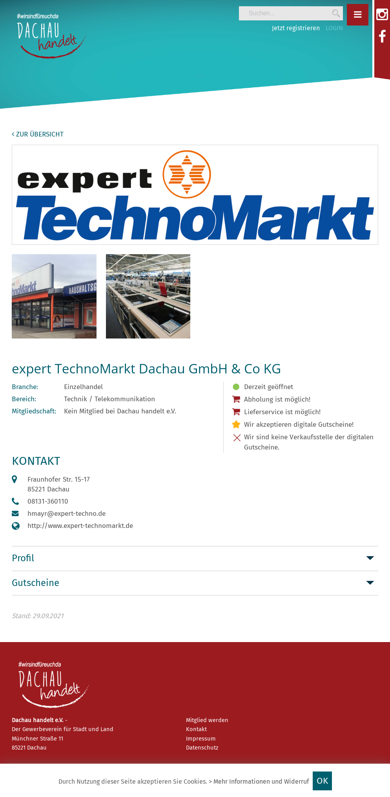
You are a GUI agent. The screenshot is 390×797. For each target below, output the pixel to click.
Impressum (201, 738)
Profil (23, 558)
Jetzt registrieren (296, 28)
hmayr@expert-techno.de (66, 513)
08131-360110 (47, 501)
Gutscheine (35, 582)
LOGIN (334, 28)
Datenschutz (202, 747)
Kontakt (196, 729)
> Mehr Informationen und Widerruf (259, 781)
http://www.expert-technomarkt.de (80, 526)
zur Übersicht (38, 134)
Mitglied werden (207, 720)
